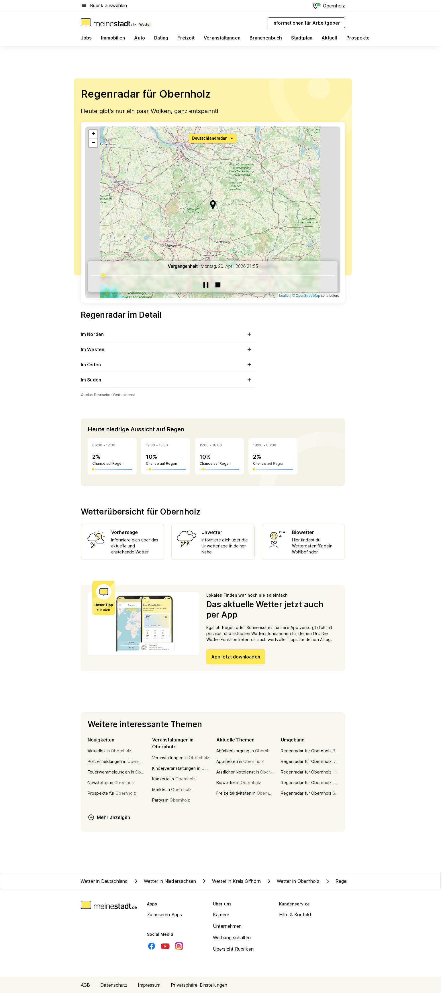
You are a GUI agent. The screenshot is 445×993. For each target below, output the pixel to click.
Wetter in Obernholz (292, 881)
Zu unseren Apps (164, 914)
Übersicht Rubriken (233, 949)
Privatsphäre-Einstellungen (199, 985)
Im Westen (168, 349)
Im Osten (168, 364)
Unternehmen (227, 926)
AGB (85, 985)
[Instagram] (179, 946)
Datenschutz (114, 985)
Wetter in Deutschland (104, 881)
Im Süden (168, 379)
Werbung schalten (232, 937)
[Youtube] (165, 946)
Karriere (221, 914)
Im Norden (168, 334)
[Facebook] (151, 946)
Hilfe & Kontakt (295, 914)
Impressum (149, 985)
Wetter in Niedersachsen (164, 881)
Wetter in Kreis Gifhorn (230, 881)
